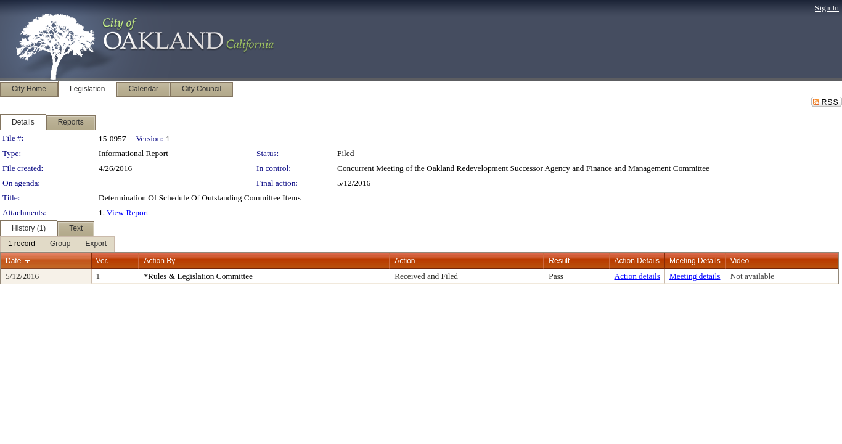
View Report (128, 212)
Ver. (102, 261)
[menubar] (57, 244)
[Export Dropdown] (96, 244)
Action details (637, 276)
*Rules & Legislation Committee (198, 276)
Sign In (827, 7)
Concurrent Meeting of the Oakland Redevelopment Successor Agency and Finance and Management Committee (523, 168)
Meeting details (695, 276)
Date (13, 261)
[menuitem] (22, 244)
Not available (752, 276)
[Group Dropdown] (60, 244)
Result (559, 261)
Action (404, 261)
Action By (159, 261)
